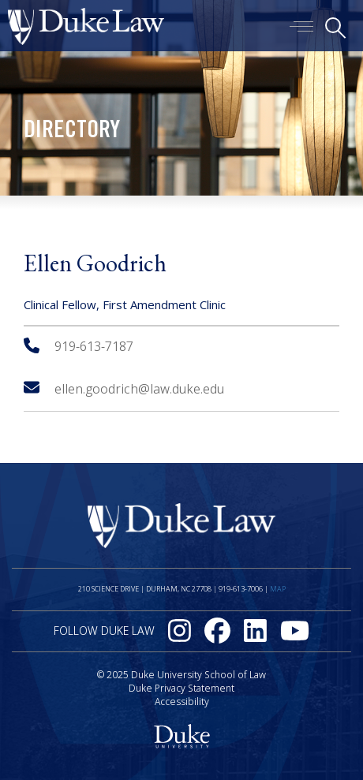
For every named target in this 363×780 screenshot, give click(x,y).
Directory (72, 132)
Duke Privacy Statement (181, 688)
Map (278, 589)
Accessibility (182, 701)
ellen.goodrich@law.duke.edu (124, 388)
